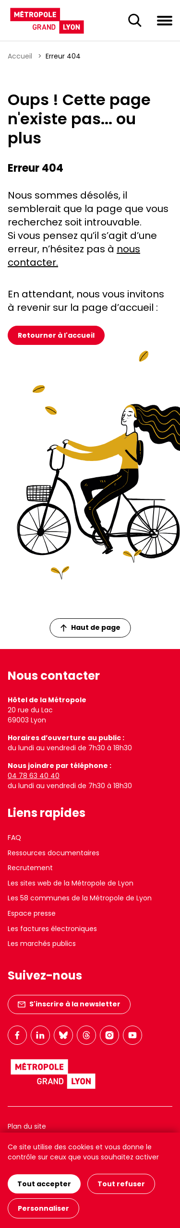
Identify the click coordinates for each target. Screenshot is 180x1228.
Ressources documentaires (53, 853)
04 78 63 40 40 (34, 775)
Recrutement (30, 868)
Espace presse (32, 913)
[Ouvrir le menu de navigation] (164, 20)
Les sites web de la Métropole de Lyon (70, 883)
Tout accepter (44, 1184)
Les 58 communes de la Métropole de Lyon (80, 898)
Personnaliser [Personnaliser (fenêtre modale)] (43, 1208)
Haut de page (90, 627)
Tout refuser (121, 1184)
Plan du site (27, 1126)
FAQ (14, 837)
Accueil (20, 56)
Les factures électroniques (52, 928)
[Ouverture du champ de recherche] (134, 20)
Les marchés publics (42, 943)
